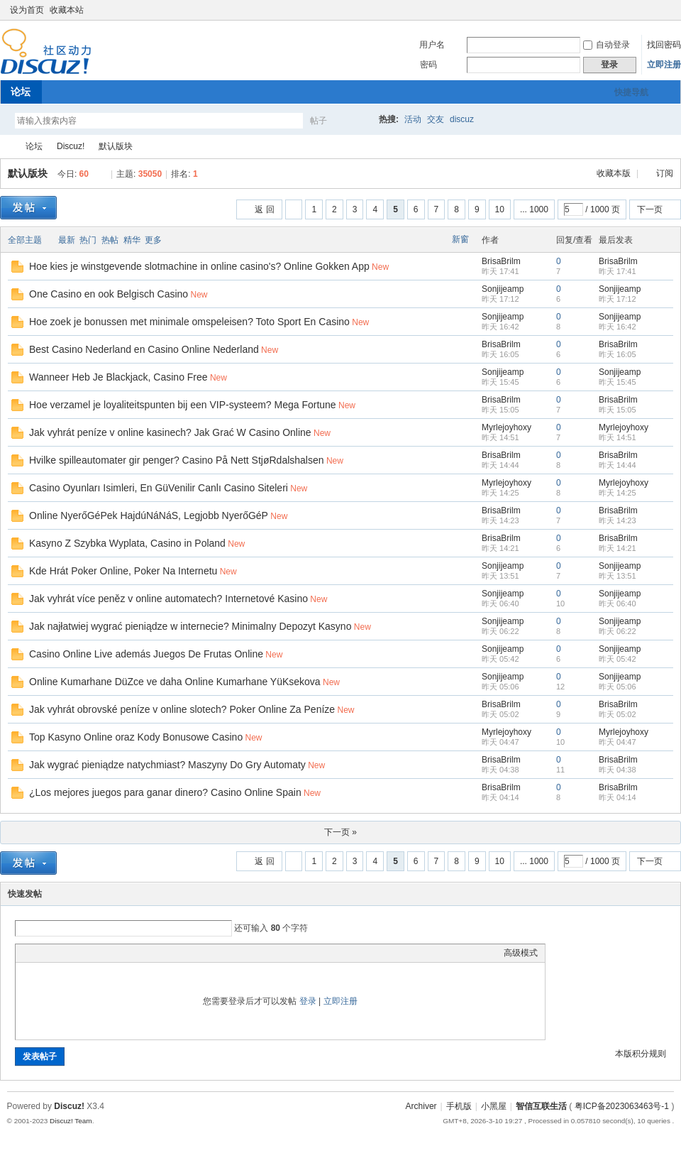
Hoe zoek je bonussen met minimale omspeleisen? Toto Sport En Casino (189, 321)
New (380, 267)
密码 (428, 65)
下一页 (650, 209)
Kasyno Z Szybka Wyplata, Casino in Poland (127, 543)
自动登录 (606, 45)
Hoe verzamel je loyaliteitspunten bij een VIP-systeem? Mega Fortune (182, 404)
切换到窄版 (666, 10)
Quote (94, 953)
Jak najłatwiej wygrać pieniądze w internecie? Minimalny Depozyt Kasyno (190, 626)
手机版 (459, 1106)
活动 (412, 119)
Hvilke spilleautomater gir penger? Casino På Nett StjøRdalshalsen (176, 460)
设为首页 (27, 10)
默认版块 (116, 146)
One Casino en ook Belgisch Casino (108, 294)
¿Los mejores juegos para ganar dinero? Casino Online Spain (165, 792)
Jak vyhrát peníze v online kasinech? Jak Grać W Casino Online (170, 432)
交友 (435, 119)
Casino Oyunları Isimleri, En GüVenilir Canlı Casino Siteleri (158, 487)
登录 (307, 1001)
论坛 (21, 91)
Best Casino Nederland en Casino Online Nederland (144, 349)
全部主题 (25, 240)
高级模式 (521, 953)
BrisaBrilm (501, 261)
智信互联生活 (5, 146)
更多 (153, 240)
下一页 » (340, 832)
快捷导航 (631, 92)
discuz (462, 119)
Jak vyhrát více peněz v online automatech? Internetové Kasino (168, 598)
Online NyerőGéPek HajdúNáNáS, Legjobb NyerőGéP (148, 515)
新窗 (460, 239)
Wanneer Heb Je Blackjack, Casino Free (118, 377)
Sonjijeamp (503, 289)
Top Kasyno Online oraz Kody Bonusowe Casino (136, 737)
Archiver (421, 1106)
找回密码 (664, 45)
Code (111, 953)
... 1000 (534, 209)
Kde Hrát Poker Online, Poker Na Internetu (123, 571)
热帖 (109, 240)
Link (76, 953)
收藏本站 (67, 10)
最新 (66, 240)
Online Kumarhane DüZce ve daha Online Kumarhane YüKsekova (175, 681)
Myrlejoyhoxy (506, 427)
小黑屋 (493, 1106)
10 (499, 209)
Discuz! (70, 146)
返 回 (264, 209)
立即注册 (664, 65)
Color (40, 953)
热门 (87, 240)
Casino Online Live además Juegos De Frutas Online (146, 654)
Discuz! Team (71, 1121)
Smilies (129, 953)
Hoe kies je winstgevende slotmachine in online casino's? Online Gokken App (199, 266)
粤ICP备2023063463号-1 (622, 1106)
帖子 (318, 121)
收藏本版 (615, 173)
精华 (131, 240)
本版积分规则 (640, 1054)
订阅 (664, 173)
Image (58, 953)
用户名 (432, 45)
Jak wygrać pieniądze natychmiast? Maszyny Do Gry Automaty (167, 764)
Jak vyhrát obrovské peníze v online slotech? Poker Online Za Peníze (182, 709)
